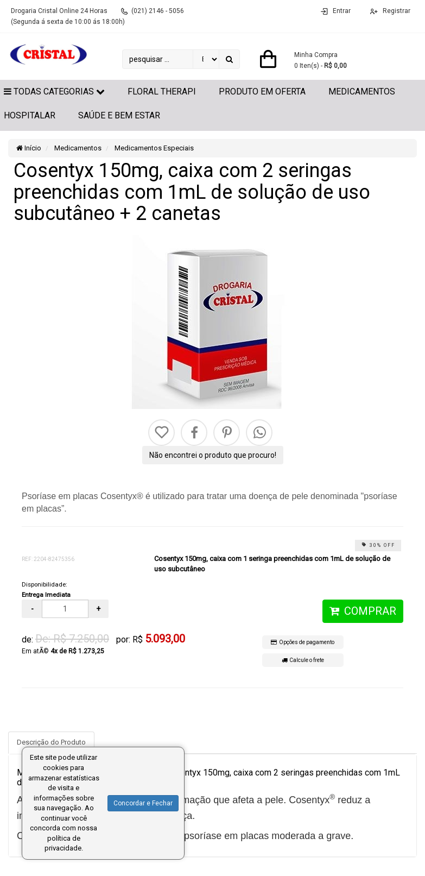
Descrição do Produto (51, 742)
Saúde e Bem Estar (119, 115)
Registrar (395, 11)
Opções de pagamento (302, 642)
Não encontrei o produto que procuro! (212, 455)
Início (28, 148)
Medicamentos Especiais (153, 148)
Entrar (341, 11)
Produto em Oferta (262, 91)
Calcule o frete (303, 660)
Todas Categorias (54, 91)
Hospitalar (29, 115)
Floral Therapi (162, 91)
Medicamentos (361, 91)
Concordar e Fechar (143, 803)
